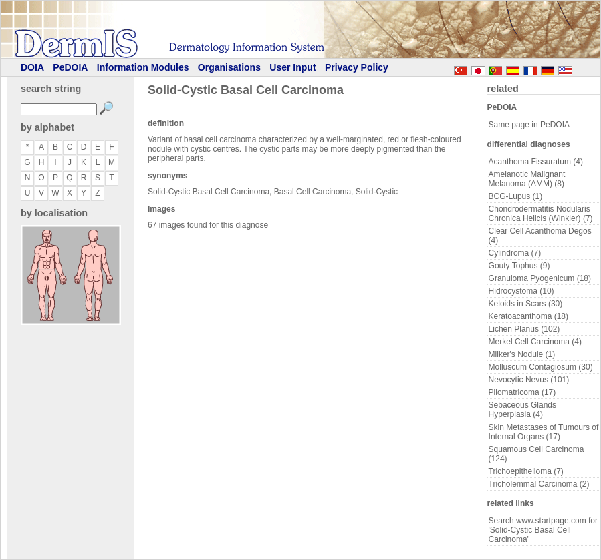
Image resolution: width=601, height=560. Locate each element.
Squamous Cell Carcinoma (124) (536, 454)
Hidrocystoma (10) (521, 291)
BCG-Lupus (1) (516, 196)
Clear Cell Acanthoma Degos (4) (540, 235)
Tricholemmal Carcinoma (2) (539, 484)
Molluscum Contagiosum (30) (541, 367)
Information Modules (143, 67)
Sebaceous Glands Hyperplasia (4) (522, 409)
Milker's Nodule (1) (522, 354)
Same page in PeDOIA (529, 124)
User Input (292, 67)
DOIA (32, 67)
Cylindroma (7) (515, 253)
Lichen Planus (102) (524, 329)
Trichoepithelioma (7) (526, 471)
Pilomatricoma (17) (522, 392)
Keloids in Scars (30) (526, 303)
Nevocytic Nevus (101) (529, 379)
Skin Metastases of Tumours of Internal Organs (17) (544, 432)
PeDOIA (70, 67)
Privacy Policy (356, 67)
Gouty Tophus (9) (519, 265)
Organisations (229, 67)
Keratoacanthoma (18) (528, 316)
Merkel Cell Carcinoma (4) (535, 341)
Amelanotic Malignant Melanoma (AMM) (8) (527, 179)
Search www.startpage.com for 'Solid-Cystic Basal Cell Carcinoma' (543, 530)
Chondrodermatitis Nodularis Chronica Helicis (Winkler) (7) (541, 213)
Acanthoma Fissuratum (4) (536, 161)
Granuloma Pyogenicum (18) (540, 278)
